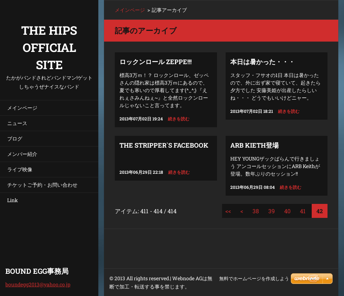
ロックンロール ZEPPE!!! (155, 61)
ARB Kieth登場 (254, 145)
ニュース (17, 123)
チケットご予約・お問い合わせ (42, 184)
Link (12, 200)
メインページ (22, 107)
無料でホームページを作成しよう (254, 278)
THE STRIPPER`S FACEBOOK (163, 145)
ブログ (14, 138)
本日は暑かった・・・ (262, 61)
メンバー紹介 (22, 154)
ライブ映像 (19, 169)
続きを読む (178, 118)
